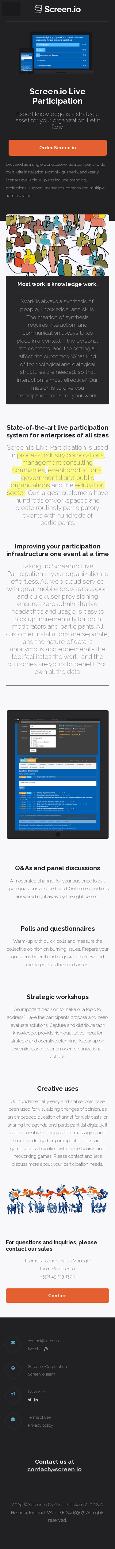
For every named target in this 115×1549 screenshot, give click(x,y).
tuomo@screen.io (57, 1268)
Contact (57, 1295)
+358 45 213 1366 (57, 1276)
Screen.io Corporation (47, 1366)
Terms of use (39, 1417)
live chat (38, 1349)
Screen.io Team (41, 1374)
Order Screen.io (57, 147)
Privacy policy (40, 1425)
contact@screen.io (44, 1341)
